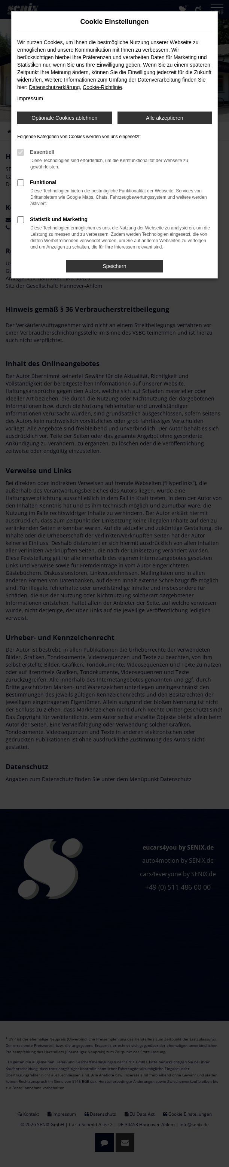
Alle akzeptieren (164, 118)
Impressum (30, 98)
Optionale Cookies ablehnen (64, 118)
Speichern (114, 266)
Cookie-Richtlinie (102, 87)
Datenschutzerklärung (54, 87)
